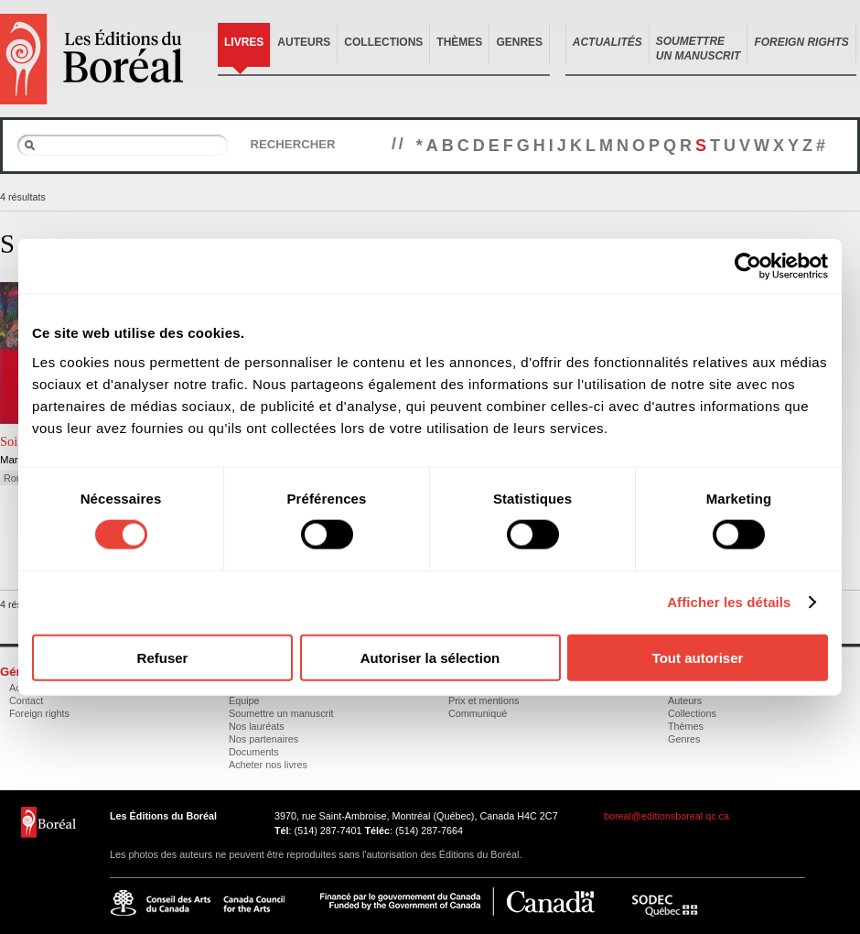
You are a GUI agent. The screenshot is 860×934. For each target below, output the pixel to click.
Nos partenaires (263, 738)
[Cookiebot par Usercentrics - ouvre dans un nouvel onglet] (748, 266)
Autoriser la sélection (430, 657)
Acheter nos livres (268, 764)
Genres (519, 42)
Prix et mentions (483, 700)
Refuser (162, 657)
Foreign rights (39, 713)
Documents (254, 751)
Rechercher (292, 144)
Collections (383, 42)
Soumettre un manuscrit (281, 713)
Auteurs (303, 42)
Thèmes (459, 42)
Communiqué (477, 713)
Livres (243, 42)
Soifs (13, 441)
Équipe (244, 700)
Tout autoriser (698, 657)
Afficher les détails (728, 602)
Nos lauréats (257, 726)
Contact (26, 700)
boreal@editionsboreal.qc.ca (666, 815)
